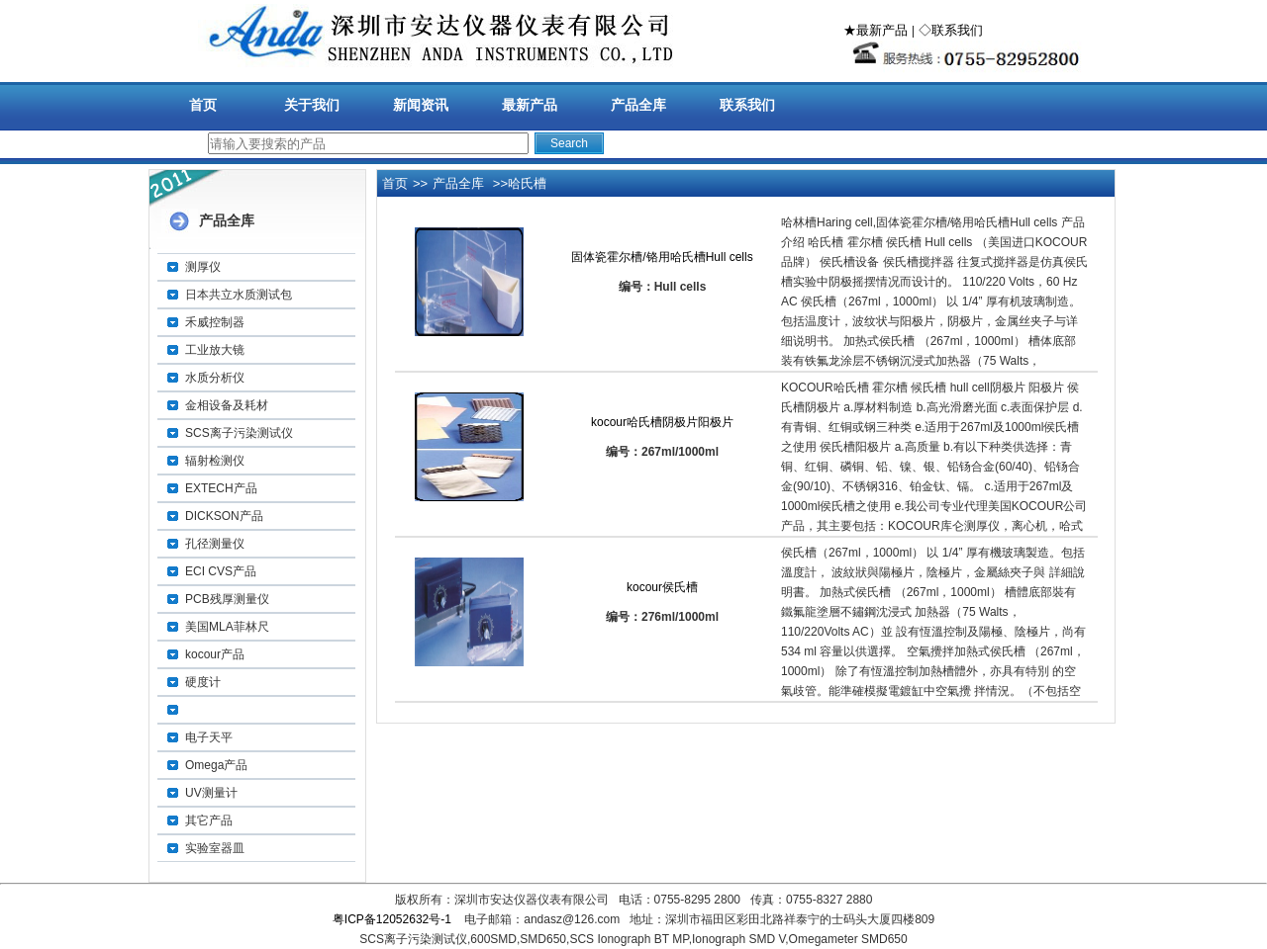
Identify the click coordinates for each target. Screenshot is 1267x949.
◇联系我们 (951, 30)
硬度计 (203, 682)
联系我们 (747, 105)
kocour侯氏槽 (662, 587)
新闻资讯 (420, 105)
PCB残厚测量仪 (227, 599)
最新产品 (529, 105)
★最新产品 (875, 30)
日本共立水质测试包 (238, 295)
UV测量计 (211, 793)
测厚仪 (203, 267)
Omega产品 (216, 765)
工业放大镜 (214, 350)
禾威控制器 (214, 322)
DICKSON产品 (224, 516)
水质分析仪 (214, 378)
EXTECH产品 (221, 488)
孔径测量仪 (214, 544)
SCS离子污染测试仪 (239, 433)
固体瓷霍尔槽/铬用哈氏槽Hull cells (661, 257)
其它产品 (209, 820)
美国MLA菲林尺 (227, 627)
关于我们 (312, 105)
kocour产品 (214, 654)
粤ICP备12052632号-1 (392, 919)
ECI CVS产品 (220, 571)
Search (569, 143)
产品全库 (638, 105)
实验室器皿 (214, 848)
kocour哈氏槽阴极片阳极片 (662, 422)
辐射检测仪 (214, 461)
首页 (203, 105)
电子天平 (209, 737)
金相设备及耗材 (226, 405)
